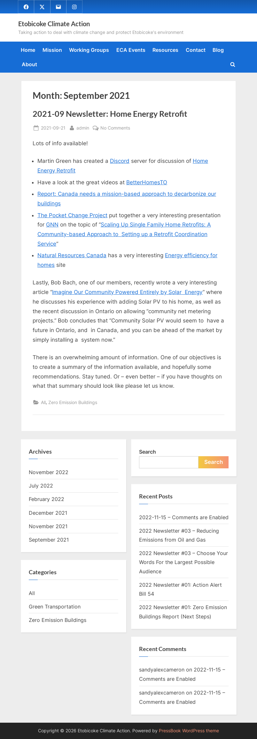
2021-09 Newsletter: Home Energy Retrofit (110, 114)
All (43, 402)
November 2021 (48, 526)
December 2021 (48, 513)
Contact (196, 50)
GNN (52, 225)
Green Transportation (55, 606)
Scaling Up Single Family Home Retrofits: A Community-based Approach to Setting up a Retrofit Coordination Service (124, 234)
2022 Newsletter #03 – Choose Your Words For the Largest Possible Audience (183, 562)
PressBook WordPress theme (189, 730)
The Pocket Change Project (72, 215)
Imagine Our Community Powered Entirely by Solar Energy (127, 292)
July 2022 (41, 486)
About (29, 64)
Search (147, 452)
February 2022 (46, 499)
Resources (165, 50)
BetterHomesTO (146, 182)
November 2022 (48, 472)
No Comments (115, 128)
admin (82, 127)
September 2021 (49, 539)
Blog (218, 50)
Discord (119, 161)
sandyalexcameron (161, 670)
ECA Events (130, 50)
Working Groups (89, 50)
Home (28, 50)
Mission (52, 50)
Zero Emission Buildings (72, 402)
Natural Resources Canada (71, 255)
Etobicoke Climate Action (54, 24)
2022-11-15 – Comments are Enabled (184, 517)
